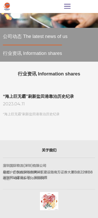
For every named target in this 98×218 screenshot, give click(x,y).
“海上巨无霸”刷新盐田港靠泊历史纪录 (38, 96)
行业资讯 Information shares (32, 53)
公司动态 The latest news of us (35, 36)
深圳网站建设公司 (16, 177)
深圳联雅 (40, 177)
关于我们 (49, 150)
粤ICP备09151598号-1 (22, 172)
